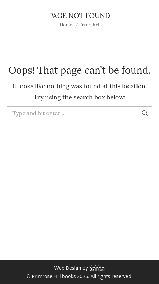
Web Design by (79, 268)
